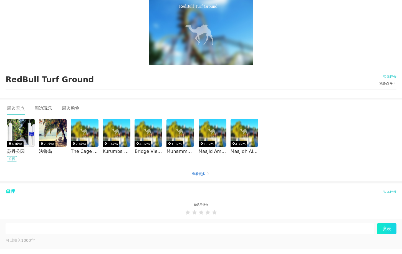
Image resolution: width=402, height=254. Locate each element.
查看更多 (201, 174)
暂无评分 (389, 77)
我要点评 (387, 83)
